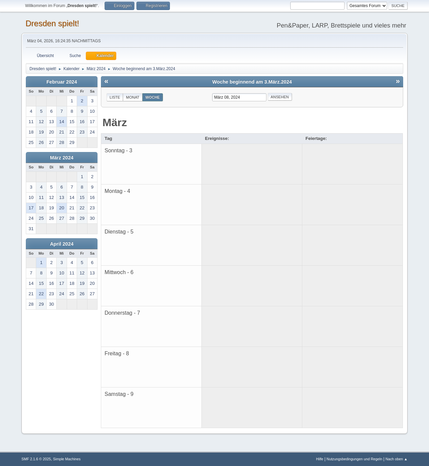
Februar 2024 (61, 82)
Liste (115, 97)
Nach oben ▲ (396, 459)
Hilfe (319, 459)
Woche (152, 97)
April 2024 (61, 244)
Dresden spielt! (52, 23)
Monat (132, 97)
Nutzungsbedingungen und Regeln (354, 459)
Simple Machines (66, 459)
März (115, 122)
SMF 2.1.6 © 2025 (36, 459)
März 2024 (61, 157)
